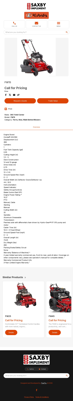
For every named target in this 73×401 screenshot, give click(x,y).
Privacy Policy (29, 397)
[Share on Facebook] (5, 95)
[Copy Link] (18, 95)
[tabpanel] (36, 57)
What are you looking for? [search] (15, 32)
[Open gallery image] (36, 57)
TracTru (43, 383)
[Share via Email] (14, 95)
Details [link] (11, 332)
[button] (14, 24)
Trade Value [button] (53, 101)
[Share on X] (10, 95)
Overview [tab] (36, 127)
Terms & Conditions (42, 397)
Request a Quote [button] (20, 101)
